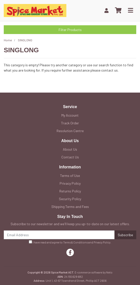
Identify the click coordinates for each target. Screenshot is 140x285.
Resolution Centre (70, 131)
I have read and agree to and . (70, 242)
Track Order (70, 123)
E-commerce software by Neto (93, 272)
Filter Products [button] (70, 30)
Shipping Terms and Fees (70, 206)
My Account (70, 115)
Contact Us (70, 157)
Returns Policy (70, 191)
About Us (70, 149)
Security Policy (70, 199)
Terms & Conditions (75, 242)
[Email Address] (59, 234)
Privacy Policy (70, 183)
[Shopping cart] (118, 10)
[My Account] (106, 10)
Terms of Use (70, 175)
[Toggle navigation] (130, 10)
